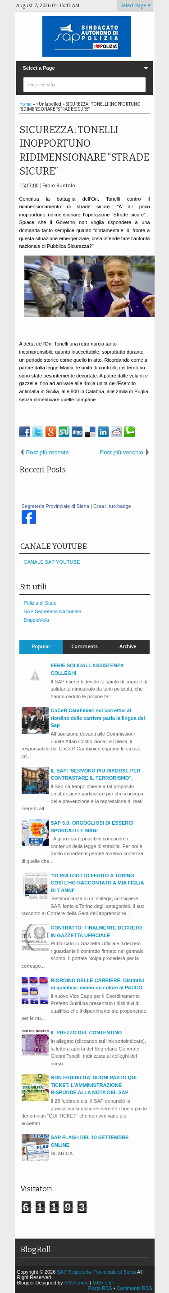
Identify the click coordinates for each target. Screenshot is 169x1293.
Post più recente (47, 452)
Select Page (133, 6)
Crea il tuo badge (112, 506)
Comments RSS (134, 1288)
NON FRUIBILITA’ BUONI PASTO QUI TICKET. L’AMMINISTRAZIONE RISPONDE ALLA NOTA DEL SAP (94, 1085)
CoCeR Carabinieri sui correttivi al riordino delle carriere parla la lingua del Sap (98, 718)
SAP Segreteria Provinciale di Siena (97, 1272)
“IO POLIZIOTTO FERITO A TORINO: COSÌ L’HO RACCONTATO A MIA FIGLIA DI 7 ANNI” (97, 883)
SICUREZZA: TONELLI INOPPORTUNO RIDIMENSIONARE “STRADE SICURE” (84, 150)
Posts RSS (100, 1288)
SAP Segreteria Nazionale (53, 611)
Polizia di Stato (40, 603)
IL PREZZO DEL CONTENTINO (86, 1032)
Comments (84, 647)
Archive (127, 647)
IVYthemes (76, 1282)
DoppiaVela (36, 620)
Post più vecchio (121, 452)
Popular (41, 647)
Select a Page (39, 68)
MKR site (102, 1282)
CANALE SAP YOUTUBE (52, 562)
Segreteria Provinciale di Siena (55, 506)
